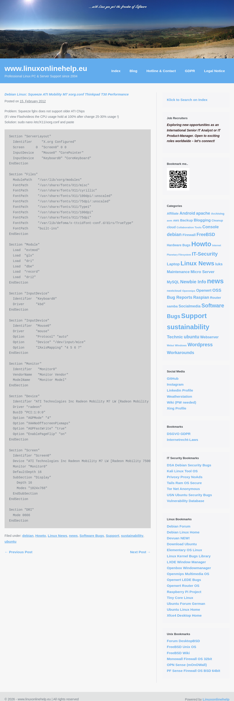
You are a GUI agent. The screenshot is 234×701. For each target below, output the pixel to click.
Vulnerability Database (185, 501)
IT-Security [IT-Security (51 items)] (205, 254)
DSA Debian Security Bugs (189, 465)
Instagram (175, 384)
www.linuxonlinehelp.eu (46, 68)
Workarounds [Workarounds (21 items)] (180, 352)
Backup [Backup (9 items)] (186, 220)
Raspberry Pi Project (184, 592)
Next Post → (140, 552)
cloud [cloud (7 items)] (171, 227)
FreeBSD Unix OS (181, 647)
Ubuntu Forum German (186, 604)
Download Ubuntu (182, 544)
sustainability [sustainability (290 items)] (188, 327)
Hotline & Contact (161, 71)
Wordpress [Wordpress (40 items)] (200, 344)
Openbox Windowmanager (189, 568)
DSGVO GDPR (179, 434)
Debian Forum (178, 526)
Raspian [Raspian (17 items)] (201, 297)
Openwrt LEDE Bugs (184, 580)
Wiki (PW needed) (181, 402)
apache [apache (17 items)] (203, 213)
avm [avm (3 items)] (169, 220)
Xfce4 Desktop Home (184, 615)
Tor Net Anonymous (183, 489)
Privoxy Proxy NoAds (185, 477)
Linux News (57, 536)
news (73, 536)
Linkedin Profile (180, 390)
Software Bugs (92, 536)
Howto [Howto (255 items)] (201, 244)
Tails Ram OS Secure (184, 483)
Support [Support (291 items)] (194, 315)
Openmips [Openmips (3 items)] (188, 290)
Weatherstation (179, 396)
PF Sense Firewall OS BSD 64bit (193, 671)
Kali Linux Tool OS (182, 471)
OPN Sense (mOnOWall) (187, 665)
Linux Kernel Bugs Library (189, 556)
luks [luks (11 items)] (219, 264)
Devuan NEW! (178, 538)
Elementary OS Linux (184, 550)
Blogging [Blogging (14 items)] (202, 220)
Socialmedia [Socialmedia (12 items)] (190, 306)
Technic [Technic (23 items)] (175, 336)
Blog (133, 71)
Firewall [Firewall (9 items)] (189, 235)
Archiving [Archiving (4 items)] (217, 213)
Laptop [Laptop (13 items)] (173, 264)
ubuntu (10, 541)
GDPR (190, 71)
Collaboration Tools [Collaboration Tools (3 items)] (188, 227)
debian (28, 536)
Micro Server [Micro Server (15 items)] (202, 271)
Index (116, 71)
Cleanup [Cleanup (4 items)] (217, 220)
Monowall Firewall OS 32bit (189, 659)
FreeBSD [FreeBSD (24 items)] (205, 234)
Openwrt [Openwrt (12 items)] (203, 290)
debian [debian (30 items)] (174, 234)
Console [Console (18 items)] (210, 227)
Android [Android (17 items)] (187, 213)
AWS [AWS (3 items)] (176, 220)
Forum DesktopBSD (183, 641)
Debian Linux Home (183, 532)
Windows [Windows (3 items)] (181, 345)
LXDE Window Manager (186, 562)
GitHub (173, 378)
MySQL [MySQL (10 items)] (173, 282)
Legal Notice (214, 71)
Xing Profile (176, 408)
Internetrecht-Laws (182, 440)
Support (112, 536)
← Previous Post (18, 552)
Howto (40, 536)
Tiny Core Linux (180, 598)
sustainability (132, 536)
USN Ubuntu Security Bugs (189, 495)
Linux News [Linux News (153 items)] (197, 263)
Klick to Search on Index (187, 100)
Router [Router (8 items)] (215, 297)
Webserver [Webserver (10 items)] (209, 337)
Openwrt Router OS (183, 586)
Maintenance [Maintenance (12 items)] (178, 272)
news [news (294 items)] (215, 281)
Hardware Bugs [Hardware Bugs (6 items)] (179, 245)
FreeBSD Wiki (178, 653)
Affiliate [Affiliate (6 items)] (173, 213)
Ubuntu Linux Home (183, 609)
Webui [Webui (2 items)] (170, 345)
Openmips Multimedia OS (188, 574)
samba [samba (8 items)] (172, 306)
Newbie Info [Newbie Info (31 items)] (193, 281)
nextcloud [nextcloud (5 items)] (174, 290)
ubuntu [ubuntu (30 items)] (191, 336)
